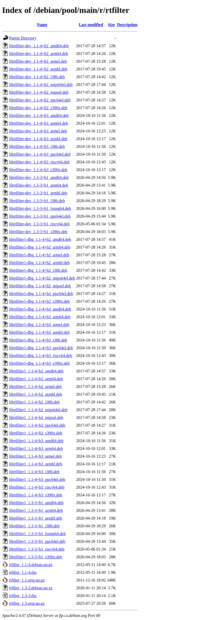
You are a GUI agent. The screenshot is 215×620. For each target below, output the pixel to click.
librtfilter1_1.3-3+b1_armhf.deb (35, 518)
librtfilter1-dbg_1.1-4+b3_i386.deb (38, 340)
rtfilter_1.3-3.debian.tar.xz (30, 588)
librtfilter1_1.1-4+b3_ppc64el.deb (37, 479)
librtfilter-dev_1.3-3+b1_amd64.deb (39, 177)
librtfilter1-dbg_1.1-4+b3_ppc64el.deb (41, 348)
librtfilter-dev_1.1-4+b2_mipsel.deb (38, 92)
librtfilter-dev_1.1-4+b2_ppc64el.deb (40, 100)
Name (42, 24)
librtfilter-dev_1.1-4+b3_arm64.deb (38, 123)
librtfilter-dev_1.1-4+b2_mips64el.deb (41, 84)
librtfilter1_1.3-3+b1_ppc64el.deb (37, 541)
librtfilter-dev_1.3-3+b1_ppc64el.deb (40, 216)
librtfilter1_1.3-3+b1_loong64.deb (37, 533)
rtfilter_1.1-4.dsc (23, 572)
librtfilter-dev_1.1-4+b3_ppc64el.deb (40, 154)
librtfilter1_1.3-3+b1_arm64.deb (36, 510)
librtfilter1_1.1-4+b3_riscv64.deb (36, 487)
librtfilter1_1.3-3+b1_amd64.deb (36, 502)
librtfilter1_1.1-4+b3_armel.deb (35, 456)
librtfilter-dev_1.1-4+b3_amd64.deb (39, 115)
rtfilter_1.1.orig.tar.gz (27, 580)
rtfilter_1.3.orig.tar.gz (27, 603)
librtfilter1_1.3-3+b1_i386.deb (34, 526)
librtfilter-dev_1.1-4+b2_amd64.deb (39, 46)
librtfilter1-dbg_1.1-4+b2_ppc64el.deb (41, 293)
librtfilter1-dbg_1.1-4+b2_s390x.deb (39, 301)
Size (111, 24)
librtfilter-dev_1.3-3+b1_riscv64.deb (39, 224)
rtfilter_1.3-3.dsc (23, 595)
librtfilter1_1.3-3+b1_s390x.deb (35, 557)
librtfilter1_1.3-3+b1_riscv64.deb (36, 549)
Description (127, 24)
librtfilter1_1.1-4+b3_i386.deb (34, 472)
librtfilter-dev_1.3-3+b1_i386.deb (37, 200)
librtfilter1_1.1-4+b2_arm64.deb (36, 379)
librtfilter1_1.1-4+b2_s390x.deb (35, 433)
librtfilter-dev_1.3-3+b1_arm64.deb (38, 185)
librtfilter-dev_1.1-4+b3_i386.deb (37, 146)
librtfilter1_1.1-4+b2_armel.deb (35, 386)
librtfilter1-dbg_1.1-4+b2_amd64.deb (40, 239)
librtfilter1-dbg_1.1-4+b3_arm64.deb (39, 317)
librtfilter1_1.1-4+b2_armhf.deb (35, 394)
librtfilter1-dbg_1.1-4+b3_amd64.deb (40, 309)
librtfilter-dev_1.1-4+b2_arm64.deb (38, 53)
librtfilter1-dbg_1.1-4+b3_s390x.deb (39, 363)
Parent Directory (22, 38)
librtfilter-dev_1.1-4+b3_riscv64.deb (39, 162)
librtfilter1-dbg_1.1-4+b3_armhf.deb (39, 332)
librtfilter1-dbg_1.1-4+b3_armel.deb (39, 324)
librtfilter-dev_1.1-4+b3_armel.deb (38, 131)
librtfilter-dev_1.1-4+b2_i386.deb (37, 77)
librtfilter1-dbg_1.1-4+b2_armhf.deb (39, 262)
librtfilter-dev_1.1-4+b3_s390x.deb (38, 170)
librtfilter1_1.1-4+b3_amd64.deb (36, 441)
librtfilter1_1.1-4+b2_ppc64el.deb (37, 425)
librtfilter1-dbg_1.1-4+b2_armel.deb (39, 255)
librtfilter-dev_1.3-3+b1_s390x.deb (38, 231)
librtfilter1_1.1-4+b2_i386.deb (34, 402)
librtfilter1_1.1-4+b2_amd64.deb (36, 371)
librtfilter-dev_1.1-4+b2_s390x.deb (38, 108)
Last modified (91, 24)
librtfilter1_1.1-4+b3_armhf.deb (35, 464)
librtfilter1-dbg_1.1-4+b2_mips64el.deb (42, 278)
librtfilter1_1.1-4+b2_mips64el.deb (38, 410)
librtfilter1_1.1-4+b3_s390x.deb (35, 495)
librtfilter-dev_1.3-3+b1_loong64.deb (40, 208)
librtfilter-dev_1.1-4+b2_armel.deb (38, 61)
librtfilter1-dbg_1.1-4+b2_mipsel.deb (40, 286)
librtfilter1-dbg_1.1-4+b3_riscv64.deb (40, 355)
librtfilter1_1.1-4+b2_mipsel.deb (36, 417)
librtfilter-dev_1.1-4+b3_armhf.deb (38, 139)
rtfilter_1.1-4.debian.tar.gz (30, 564)
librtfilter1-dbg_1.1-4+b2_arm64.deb (39, 247)
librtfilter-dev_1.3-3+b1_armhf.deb (38, 193)
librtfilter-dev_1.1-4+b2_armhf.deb (38, 69)
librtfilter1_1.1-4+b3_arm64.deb (36, 448)
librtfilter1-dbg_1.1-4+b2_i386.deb (38, 270)
